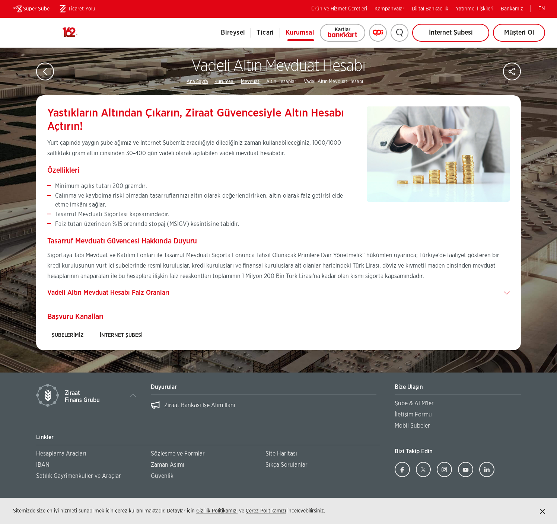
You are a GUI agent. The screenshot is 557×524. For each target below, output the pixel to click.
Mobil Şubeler (412, 426)
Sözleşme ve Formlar (178, 454)
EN (541, 8)
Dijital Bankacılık (430, 9)
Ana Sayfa (197, 81)
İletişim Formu (413, 415)
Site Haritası (281, 454)
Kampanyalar (389, 9)
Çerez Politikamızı (266, 511)
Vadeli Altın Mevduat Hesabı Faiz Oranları (108, 293)
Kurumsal (300, 32)
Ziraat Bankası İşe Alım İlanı (199, 405)
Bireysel (233, 32)
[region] (263, 409)
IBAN (43, 465)
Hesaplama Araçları (61, 454)
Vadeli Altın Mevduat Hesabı (333, 81)
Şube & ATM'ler (414, 403)
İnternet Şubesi (451, 32)
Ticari (265, 32)
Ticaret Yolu (76, 9)
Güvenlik (162, 476)
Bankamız (512, 9)
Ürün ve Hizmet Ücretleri (339, 9)
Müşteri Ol (524, 35)
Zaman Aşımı (167, 465)
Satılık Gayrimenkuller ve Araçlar (78, 476)
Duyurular (164, 387)
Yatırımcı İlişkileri (474, 9)
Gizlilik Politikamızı (217, 511)
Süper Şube (31, 9)
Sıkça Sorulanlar (286, 465)
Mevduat (250, 81)
